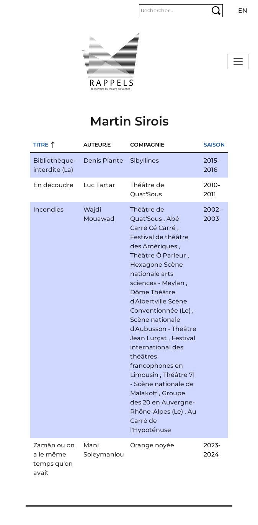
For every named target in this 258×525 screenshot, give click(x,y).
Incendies (48, 209)
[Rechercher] (174, 10)
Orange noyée (152, 445)
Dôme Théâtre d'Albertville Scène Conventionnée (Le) (160, 301)
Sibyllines (144, 160)
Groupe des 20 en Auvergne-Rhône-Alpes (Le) (162, 402)
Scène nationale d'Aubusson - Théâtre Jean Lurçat (163, 329)
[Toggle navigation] (238, 61)
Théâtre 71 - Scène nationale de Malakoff (162, 384)
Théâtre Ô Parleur (158, 255)
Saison (214, 144)
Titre (40, 144)
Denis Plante (103, 160)
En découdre (53, 185)
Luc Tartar (99, 185)
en (242, 10)
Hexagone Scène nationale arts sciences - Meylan (157, 274)
